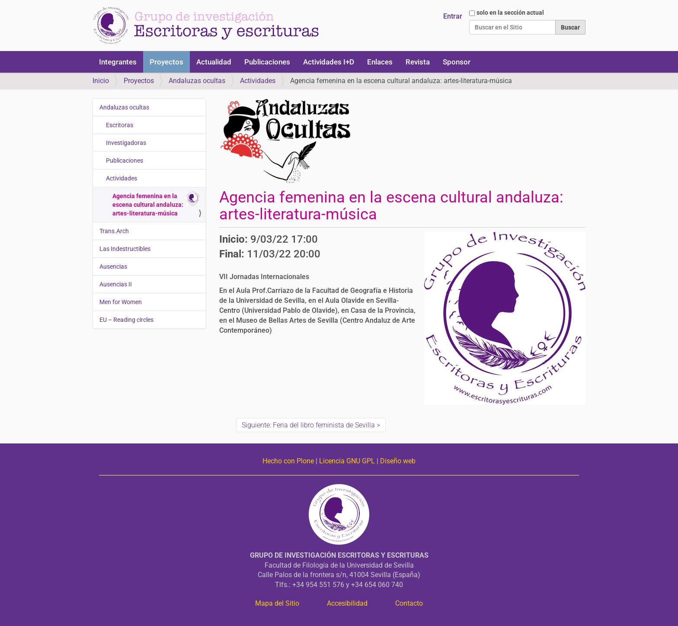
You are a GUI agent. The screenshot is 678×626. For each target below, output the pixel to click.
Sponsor (456, 62)
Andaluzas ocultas (197, 81)
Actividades (257, 81)
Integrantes (118, 62)
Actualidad (213, 62)
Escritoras (119, 125)
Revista (418, 62)
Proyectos (166, 62)
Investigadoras (126, 142)
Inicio (101, 81)
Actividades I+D (328, 62)
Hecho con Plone (288, 461)
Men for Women (120, 302)
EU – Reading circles (126, 319)
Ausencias (113, 266)
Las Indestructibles (124, 248)
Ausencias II (115, 284)
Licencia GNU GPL (347, 461)
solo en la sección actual (510, 12)
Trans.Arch (114, 231)
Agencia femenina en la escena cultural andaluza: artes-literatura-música (155, 204)
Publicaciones (267, 62)
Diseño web (398, 461)
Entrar (452, 16)
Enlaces (380, 62)
